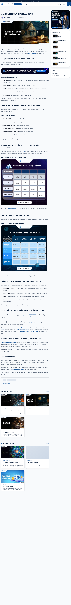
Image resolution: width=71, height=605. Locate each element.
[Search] (59, 4)
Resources (54, 4)
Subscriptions (48, 4)
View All (47, 391)
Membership (32, 4)
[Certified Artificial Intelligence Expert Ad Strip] (25, 71)
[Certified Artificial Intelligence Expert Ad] (60, 19)
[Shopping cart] (61, 4)
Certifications (18, 4)
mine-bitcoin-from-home (12, 380)
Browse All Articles (5, 383)
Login (64, 4)
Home (2, 8)
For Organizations (40, 4)
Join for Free (69, 4)
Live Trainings (25, 4)
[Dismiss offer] (69, 1)
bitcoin (6, 8)
